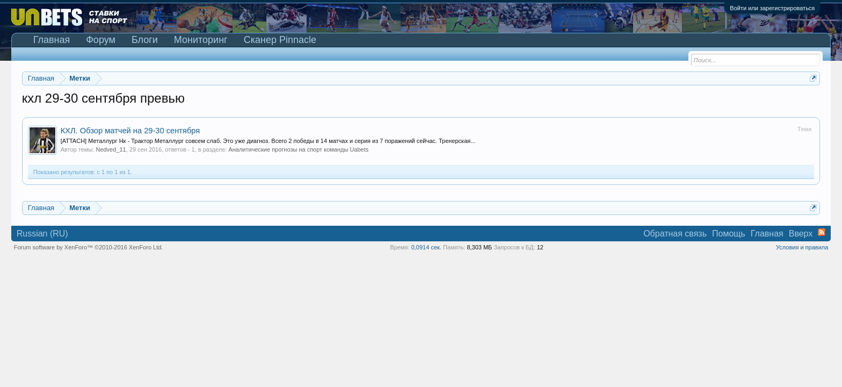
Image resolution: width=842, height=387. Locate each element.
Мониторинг (201, 39)
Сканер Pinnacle (280, 39)
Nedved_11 (111, 149)
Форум (100, 39)
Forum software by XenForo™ (88, 247)
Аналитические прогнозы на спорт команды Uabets (298, 149)
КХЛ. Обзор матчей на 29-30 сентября (130, 130)
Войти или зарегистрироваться (772, 8)
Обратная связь (675, 233)
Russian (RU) (42, 233)
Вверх (801, 233)
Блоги (145, 39)
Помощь (728, 233)
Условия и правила (802, 247)
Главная (51, 39)
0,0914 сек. (426, 247)
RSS (821, 232)
